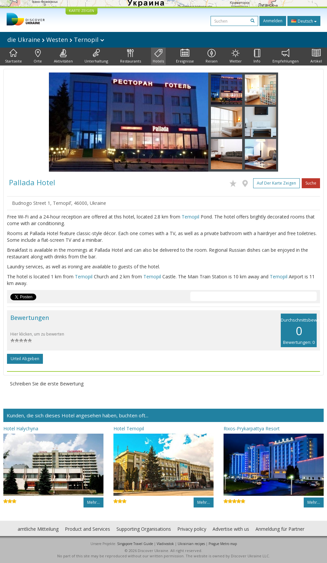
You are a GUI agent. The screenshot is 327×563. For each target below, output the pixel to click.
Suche (310, 183)
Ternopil (190, 216)
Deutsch (304, 21)
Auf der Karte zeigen (276, 183)
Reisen (212, 56)
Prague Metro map (223, 543)
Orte (38, 56)
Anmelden (272, 21)
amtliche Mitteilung (38, 529)
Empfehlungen (285, 56)
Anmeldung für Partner (279, 529)
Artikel (316, 56)
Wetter (236, 56)
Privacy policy (191, 529)
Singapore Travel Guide (135, 543)
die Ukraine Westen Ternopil (55, 40)
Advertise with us (231, 529)
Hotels (158, 56)
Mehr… (93, 502)
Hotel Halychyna (20, 428)
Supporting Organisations (143, 529)
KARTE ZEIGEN (81, 10)
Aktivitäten (63, 56)
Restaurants (130, 56)
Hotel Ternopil (128, 428)
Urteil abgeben (25, 358)
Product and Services (87, 529)
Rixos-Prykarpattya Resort (252, 428)
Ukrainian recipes (191, 543)
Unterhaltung (96, 56)
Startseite (13, 56)
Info (256, 56)
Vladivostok (165, 543)
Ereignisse (185, 56)
